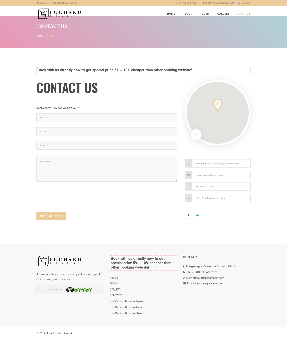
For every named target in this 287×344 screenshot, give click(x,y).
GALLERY (223, 13)
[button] (217, 111)
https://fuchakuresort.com (210, 203)
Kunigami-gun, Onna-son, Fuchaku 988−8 (217, 168)
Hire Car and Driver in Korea (126, 312)
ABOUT (187, 13)
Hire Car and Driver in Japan (126, 306)
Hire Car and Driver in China (126, 318)
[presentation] (64, 199)
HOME (171, 13)
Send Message (51, 221)
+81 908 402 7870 (205, 191)
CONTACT (244, 13)
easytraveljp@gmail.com (209, 180)
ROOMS (205, 13)
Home (39, 41)
